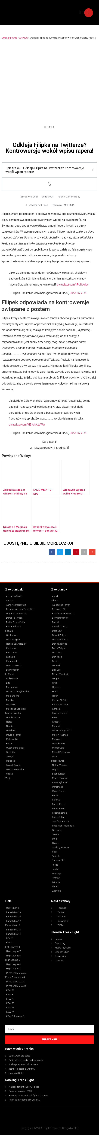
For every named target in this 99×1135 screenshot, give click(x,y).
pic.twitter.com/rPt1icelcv (72, 284)
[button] (80, 12)
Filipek (44, 205)
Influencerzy (74, 196)
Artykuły (23, 37)
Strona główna (9, 37)
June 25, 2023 (78, 293)
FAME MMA (68, 205)
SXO (75, 1128)
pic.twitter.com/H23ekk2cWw (27, 424)
